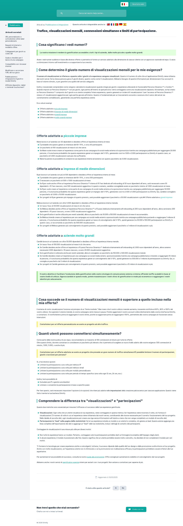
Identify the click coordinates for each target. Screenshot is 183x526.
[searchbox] (91, 13)
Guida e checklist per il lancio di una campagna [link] (14, 59)
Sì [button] (116, 488)
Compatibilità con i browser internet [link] (15, 65)
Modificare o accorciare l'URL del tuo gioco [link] (14, 71)
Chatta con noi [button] (137, 509)
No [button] (123, 488)
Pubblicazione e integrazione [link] (57, 25)
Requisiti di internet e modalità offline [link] (13, 46)
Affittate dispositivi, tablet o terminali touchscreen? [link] (15, 86)
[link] (14, 25)
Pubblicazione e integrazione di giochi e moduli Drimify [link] (14, 79)
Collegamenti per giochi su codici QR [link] (15, 53)
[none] (124, 4)
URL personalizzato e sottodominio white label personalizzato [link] (14, 39)
